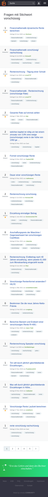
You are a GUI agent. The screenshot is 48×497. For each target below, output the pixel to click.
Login (39, 3)
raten (13, 119)
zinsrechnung (27, 147)
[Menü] (44, 3)
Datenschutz (19, 485)
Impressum (41, 481)
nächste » (37, 449)
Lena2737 (28, 75)
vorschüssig (24, 41)
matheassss (30, 178)
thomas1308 (29, 197)
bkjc (27, 116)
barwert (13, 41)
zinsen (33, 41)
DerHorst (28, 34)
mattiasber (29, 391)
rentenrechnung (31, 37)
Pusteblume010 (31, 369)
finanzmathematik (16, 37)
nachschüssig (27, 63)
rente (24, 162)
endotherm (29, 410)
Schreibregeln (28, 481)
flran (27, 266)
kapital (37, 147)
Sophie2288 (30, 159)
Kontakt (29, 485)
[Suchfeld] (21, 3)
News (5, 481)
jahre (36, 350)
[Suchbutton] (33, 3)
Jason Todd (29, 328)
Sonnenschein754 (31, 216)
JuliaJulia (29, 241)
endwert (13, 335)
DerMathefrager (29, 347)
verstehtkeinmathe (31, 287)
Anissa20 (28, 56)
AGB (11, 481)
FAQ (18, 481)
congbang (29, 309)
